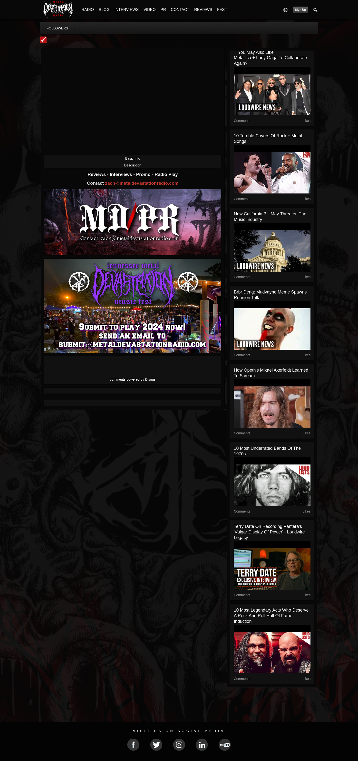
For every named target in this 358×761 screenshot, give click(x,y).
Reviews (97, 174)
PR (163, 10)
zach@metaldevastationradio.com (141, 183)
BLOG (104, 10)
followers (57, 28)
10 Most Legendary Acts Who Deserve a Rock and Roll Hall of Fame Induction (271, 616)
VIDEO (150, 10)
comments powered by (133, 379)
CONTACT (180, 10)
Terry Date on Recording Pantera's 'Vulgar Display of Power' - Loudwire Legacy (269, 532)
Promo (144, 174)
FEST (222, 10)
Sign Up (300, 9)
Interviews (121, 174)
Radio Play (166, 174)
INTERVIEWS (127, 10)
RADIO (88, 10)
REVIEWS (203, 10)
